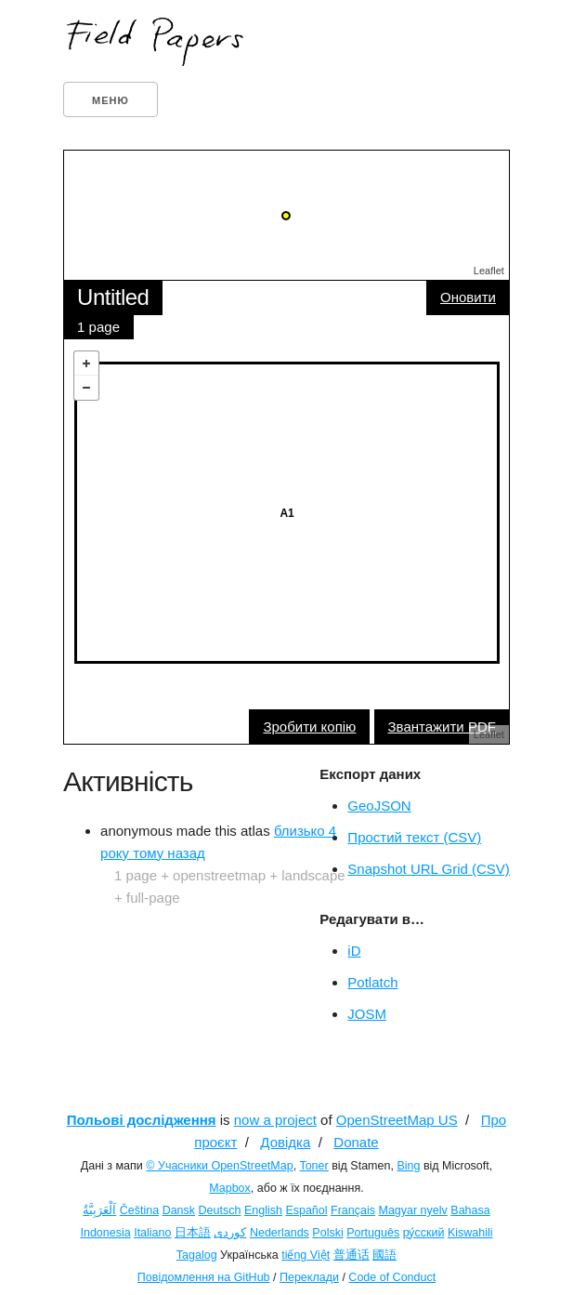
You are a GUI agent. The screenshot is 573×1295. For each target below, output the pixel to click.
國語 (384, 1255)
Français (353, 1210)
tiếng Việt (305, 1255)
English (263, 1210)
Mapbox (229, 1188)
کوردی (230, 1232)
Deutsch (220, 1210)
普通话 (351, 1255)
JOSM (366, 1014)
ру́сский (424, 1232)
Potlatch (372, 982)
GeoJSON (378, 805)
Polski (327, 1232)
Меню (110, 100)
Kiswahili (470, 1232)
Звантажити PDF (442, 726)
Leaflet (489, 270)
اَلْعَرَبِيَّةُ (99, 1210)
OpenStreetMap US (397, 1120)
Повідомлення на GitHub (203, 1277)
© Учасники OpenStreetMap (219, 1165)
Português (372, 1232)
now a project (275, 1120)
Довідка (285, 1142)
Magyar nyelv (412, 1210)
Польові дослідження (141, 1120)
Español (306, 1210)
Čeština (139, 1210)
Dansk (179, 1210)
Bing (408, 1165)
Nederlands (279, 1232)
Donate (355, 1142)
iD (353, 950)
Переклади (309, 1277)
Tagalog (196, 1255)
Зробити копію (309, 726)
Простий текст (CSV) (414, 837)
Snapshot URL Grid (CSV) (428, 869)
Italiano (152, 1232)
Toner (313, 1165)
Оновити (468, 297)
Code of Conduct (392, 1277)
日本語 (193, 1232)
